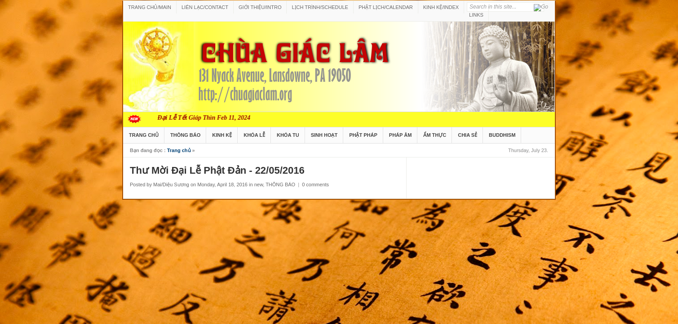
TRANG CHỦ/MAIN (149, 7)
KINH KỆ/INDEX (441, 7)
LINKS (476, 15)
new (258, 184)
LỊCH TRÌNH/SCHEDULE (320, 7)
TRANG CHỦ (144, 135)
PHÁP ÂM (400, 135)
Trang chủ (179, 150)
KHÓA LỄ (254, 135)
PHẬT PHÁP (363, 135)
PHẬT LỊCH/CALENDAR (386, 7)
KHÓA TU (288, 135)
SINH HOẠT (324, 135)
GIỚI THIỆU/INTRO (260, 7)
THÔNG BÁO (185, 135)
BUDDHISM (502, 135)
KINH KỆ (222, 135)
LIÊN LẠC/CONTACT (205, 7)
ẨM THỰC (434, 135)
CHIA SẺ (467, 135)
